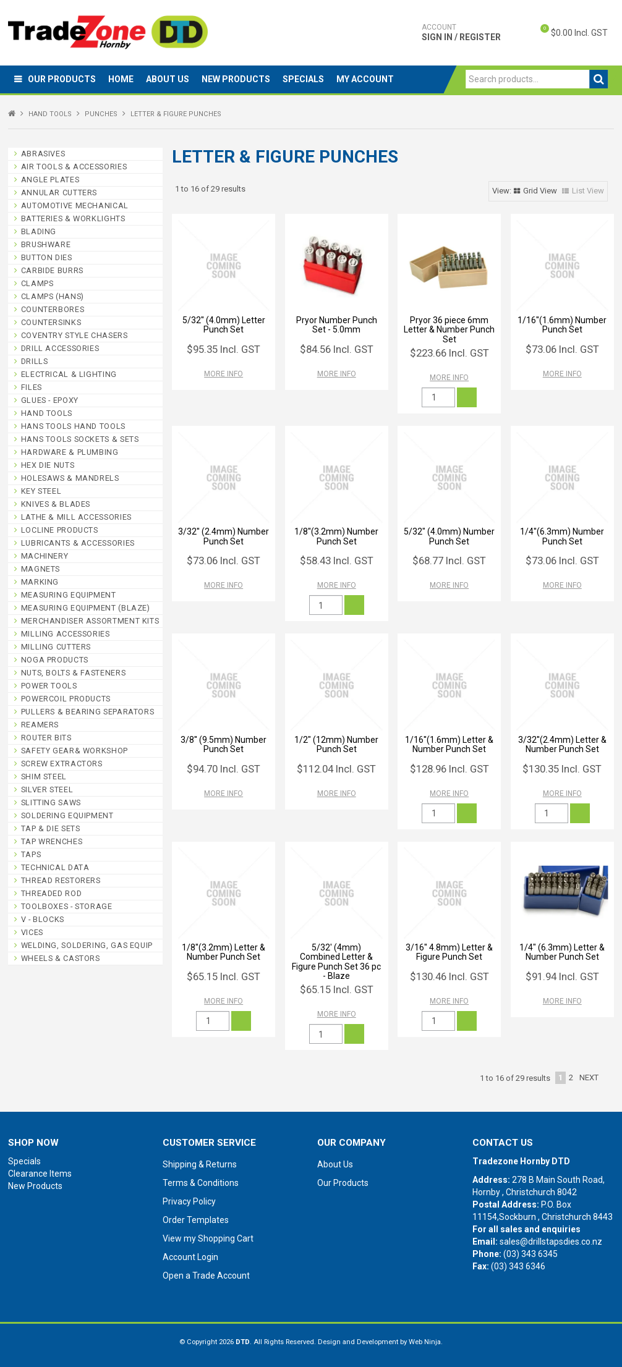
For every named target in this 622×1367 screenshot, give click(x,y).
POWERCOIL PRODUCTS (66, 698)
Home (121, 79)
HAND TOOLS (50, 114)
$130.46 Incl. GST (449, 976)
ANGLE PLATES (50, 179)
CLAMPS (37, 283)
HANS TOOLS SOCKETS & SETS (80, 439)
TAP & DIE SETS (50, 828)
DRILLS (34, 361)
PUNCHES (101, 114)
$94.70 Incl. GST (223, 769)
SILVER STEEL (47, 789)
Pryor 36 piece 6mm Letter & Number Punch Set (449, 329)
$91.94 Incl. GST (562, 976)
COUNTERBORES (53, 309)
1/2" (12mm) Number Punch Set (336, 744)
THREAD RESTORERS (61, 880)
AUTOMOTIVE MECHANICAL (75, 205)
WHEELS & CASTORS (60, 958)
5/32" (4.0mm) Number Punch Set (449, 536)
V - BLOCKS (42, 919)
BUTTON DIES (46, 257)
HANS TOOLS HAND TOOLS (73, 426)
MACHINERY (45, 556)
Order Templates (196, 1220)
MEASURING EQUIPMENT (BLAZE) (85, 607)
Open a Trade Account (206, 1275)
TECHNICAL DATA (55, 867)
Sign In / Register (461, 32)
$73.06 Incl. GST (562, 349)
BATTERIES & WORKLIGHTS (73, 218)
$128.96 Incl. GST (449, 769)
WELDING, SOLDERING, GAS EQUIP (87, 945)
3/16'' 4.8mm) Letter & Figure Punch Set (449, 952)
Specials (303, 79)
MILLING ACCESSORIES (65, 633)
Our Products (62, 79)
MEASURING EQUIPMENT (68, 594)
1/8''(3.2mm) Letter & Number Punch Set (223, 952)
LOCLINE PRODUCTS (59, 530)
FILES (31, 387)
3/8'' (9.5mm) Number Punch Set (223, 744)
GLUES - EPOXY (50, 400)
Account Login (190, 1257)
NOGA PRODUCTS (54, 659)
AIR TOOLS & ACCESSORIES (74, 166)
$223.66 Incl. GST (449, 353)
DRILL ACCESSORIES (60, 348)
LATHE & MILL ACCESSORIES (76, 517)
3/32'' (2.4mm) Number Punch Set (223, 536)
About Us (167, 79)
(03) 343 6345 (530, 1254)
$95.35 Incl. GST (223, 349)
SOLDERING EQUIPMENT (67, 815)
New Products (236, 79)
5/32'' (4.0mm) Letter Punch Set (223, 324)
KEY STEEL (41, 491)
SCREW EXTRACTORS (62, 763)
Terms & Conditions (201, 1183)
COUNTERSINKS (51, 322)
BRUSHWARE (46, 244)
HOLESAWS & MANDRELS (70, 478)
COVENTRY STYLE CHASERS (74, 335)
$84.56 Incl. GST (336, 349)
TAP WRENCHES (52, 841)
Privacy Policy (189, 1201)
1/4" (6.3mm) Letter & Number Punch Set (562, 952)
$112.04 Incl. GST (336, 769)
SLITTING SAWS (51, 802)
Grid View (540, 190)
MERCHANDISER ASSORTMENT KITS (90, 620)
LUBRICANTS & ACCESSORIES (78, 543)
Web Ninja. (426, 1342)
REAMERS (40, 724)
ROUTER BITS (46, 737)
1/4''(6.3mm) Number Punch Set (562, 536)
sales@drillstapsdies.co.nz (551, 1241)
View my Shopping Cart (208, 1238)
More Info (223, 374)
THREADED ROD (51, 893)
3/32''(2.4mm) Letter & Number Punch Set (562, 744)
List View (588, 190)
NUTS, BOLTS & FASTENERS (73, 672)
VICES (32, 932)
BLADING (38, 231)
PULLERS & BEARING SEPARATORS (88, 711)
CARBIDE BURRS (52, 270)
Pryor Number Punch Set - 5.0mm (336, 324)
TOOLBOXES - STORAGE (67, 906)
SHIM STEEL (44, 776)
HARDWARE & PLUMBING (70, 452)
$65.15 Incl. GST (223, 976)
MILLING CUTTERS (56, 646)
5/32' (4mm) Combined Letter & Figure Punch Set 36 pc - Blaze (336, 961)
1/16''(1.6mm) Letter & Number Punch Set (449, 744)
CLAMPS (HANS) (52, 296)
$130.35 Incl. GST (562, 769)
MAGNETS (40, 568)
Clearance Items (40, 1174)
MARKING (40, 581)
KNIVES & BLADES (55, 504)
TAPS (31, 854)
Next (589, 1077)
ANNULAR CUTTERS (59, 192)
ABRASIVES (43, 153)
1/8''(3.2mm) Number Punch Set (336, 536)
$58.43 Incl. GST (336, 560)
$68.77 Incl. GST (449, 560)
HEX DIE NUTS (48, 465)
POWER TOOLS (49, 685)
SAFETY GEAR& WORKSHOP (74, 750)
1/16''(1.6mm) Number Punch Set (562, 324)
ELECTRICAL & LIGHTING (69, 374)
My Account (365, 79)
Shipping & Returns (200, 1164)
